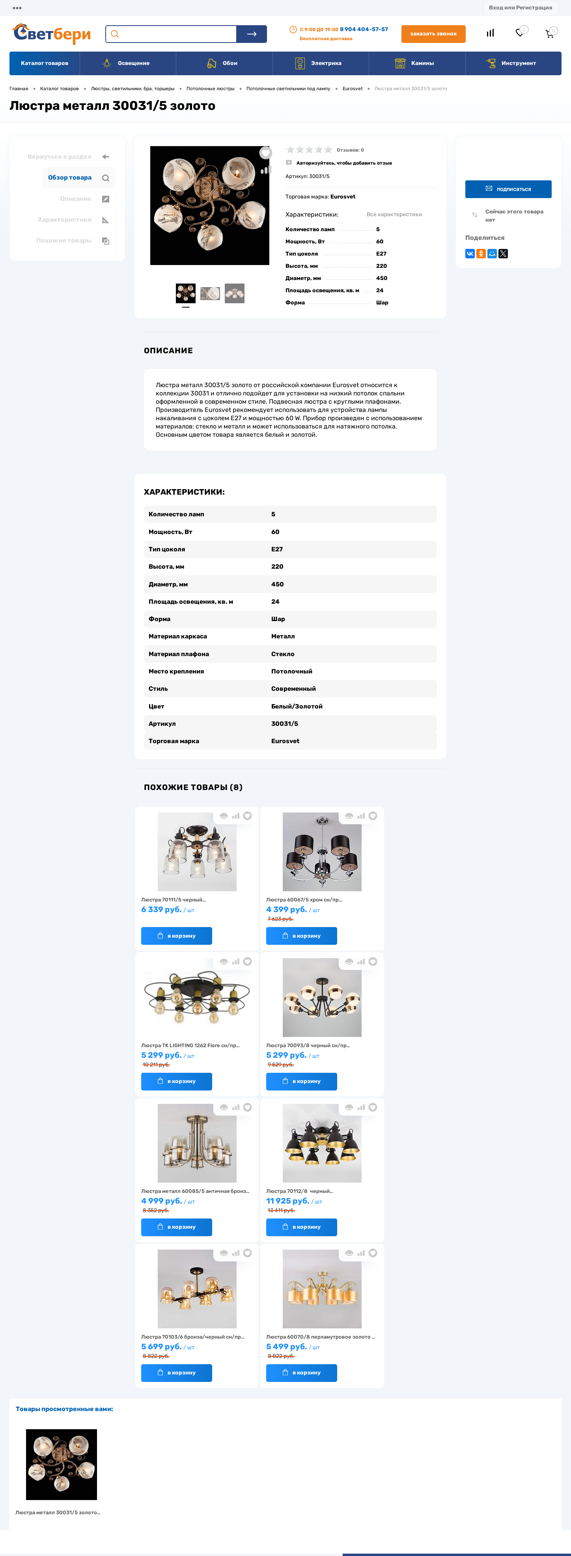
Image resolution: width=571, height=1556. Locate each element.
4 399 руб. (286, 912)
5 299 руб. (388, 912)
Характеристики (73, 220)
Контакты (245, 7)
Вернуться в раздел (68, 157)
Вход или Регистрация (520, 7)
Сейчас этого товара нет (514, 215)
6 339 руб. (185, 911)
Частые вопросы (164, 1512)
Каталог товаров (44, 63)
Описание (84, 199)
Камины (414, 63)
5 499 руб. (286, 1203)
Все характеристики (394, 214)
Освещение (125, 63)
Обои (221, 63)
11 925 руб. (388, 1058)
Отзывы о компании (294, 1463)
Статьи (334, 7)
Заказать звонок (433, 33)
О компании (73, 7)
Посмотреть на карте (456, 1452)
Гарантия (155, 1487)
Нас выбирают (161, 1475)
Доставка (122, 7)
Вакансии (291, 7)
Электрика (317, 63)
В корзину (177, 933)
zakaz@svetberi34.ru (455, 1496)
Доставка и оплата (229, 1463)
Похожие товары (72, 241)
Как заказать (159, 1499)
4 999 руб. (286, 1058)
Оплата (165, 7)
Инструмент (510, 63)
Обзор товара (78, 178)
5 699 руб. (185, 1203)
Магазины (23, 7)
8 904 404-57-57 (364, 29)
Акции (203, 7)
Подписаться (508, 189)
